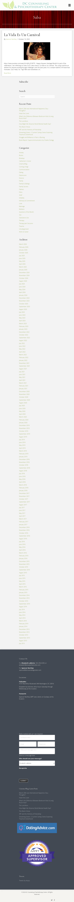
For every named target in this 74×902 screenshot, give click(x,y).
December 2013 (24, 629)
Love (20, 203)
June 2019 (22, 442)
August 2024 (23, 281)
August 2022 (23, 340)
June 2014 (22, 612)
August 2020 (23, 403)
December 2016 (24, 527)
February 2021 (23, 386)
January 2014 (23, 626)
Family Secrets (23, 187)
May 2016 (22, 547)
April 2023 (22, 321)
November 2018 (24, 462)
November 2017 (24, 496)
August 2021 (23, 369)
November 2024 (24, 275)
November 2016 (24, 530)
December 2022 (24, 332)
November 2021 (24, 363)
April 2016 (22, 550)
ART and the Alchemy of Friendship (30, 130)
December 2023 (24, 298)
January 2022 (23, 360)
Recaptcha (23, 768)
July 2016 (22, 542)
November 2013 (24, 632)
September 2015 (24, 570)
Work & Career (23, 232)
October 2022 (23, 335)
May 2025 (22, 261)
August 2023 (23, 309)
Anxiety (21, 152)
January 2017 (23, 524)
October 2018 (23, 465)
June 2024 (22, 287)
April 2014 (22, 618)
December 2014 (24, 595)
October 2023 (23, 304)
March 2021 (23, 383)
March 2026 (23, 244)
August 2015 (23, 573)
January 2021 (23, 389)
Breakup (21, 158)
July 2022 (22, 343)
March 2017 (23, 519)
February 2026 (23, 247)
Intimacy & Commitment (27, 201)
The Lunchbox (23, 121)
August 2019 (23, 437)
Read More (7, 73)
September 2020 (24, 400)
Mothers (21, 209)
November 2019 (24, 428)
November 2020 (24, 394)
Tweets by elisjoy (24, 880)
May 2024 (22, 289)
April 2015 (22, 584)
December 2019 (24, 425)
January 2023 (23, 329)
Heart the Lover (24, 113)
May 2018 (22, 479)
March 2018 (23, 485)
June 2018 (22, 476)
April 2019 (22, 448)
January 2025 (23, 270)
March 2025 (23, 267)
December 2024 (24, 272)
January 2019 (23, 457)
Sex (20, 215)
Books (21, 155)
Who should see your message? (30, 759)
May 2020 (22, 411)
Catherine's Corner (25, 161)
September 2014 (24, 604)
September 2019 (24, 434)
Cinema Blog (23, 164)
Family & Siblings (24, 184)
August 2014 (23, 607)
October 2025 (23, 253)
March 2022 (23, 355)
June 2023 (22, 315)
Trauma (21, 226)
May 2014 (22, 615)
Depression (22, 175)
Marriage (22, 206)
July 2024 (22, 284)
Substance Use (24, 218)
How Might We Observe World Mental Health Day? (35, 124)
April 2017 (22, 516)
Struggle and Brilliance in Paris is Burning (32, 137)
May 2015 (22, 581)
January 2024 (23, 295)
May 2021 (22, 377)
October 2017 (23, 499)
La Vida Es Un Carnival (22, 34)
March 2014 (23, 621)
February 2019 (23, 454)
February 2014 (23, 624)
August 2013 (23, 641)
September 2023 (24, 306)
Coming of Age (23, 167)
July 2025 (22, 256)
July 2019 (22, 440)
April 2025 (22, 264)
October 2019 (23, 431)
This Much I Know (24, 127)
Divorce (21, 178)
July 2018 (22, 473)
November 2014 (24, 598)
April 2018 (22, 482)
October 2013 (23, 635)
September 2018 (24, 468)
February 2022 (23, 357)
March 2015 (23, 587)
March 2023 (23, 323)
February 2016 (23, 556)
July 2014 (22, 609)
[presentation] (34, 774)
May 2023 (22, 318)
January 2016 (23, 558)
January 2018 (23, 490)
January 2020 (23, 423)
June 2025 (22, 258)
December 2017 (24, 493)
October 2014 (23, 601)
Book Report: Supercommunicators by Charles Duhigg (36, 140)
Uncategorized (23, 229)
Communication (24, 169)
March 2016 (23, 553)
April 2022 (22, 352)
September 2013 (24, 638)
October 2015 (23, 567)
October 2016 (23, 533)
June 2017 (22, 510)
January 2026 (23, 250)
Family (21, 181)
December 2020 (24, 391)
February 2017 (23, 522)
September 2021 (24, 366)
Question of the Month (26, 212)
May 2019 (22, 445)
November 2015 (24, 564)
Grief (20, 195)
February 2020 (23, 420)
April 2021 (22, 380)
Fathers (21, 189)
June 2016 (22, 544)
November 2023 (24, 301)
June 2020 (22, 408)
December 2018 (24, 459)
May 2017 (22, 513)
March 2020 (23, 417)
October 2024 (23, 278)
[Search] (37, 96)
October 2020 (23, 397)
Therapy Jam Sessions (26, 223)
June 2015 (22, 578)
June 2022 (22, 346)
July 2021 (22, 372)
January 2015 (23, 592)
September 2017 (24, 502)
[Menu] (69, 5)
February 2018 (23, 488)
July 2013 (22, 643)
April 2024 (22, 292)
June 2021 (22, 374)
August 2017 (23, 505)
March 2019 (23, 451)
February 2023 (23, 326)
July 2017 (22, 507)
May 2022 (22, 349)
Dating (21, 172)
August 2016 (23, 539)
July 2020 (22, 406)
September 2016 (24, 536)
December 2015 (24, 561)
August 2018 (23, 471)
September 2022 (24, 338)
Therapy (21, 220)
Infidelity (21, 198)
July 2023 (22, 312)
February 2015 (23, 590)
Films (20, 192)
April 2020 (22, 414)
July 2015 (22, 575)
